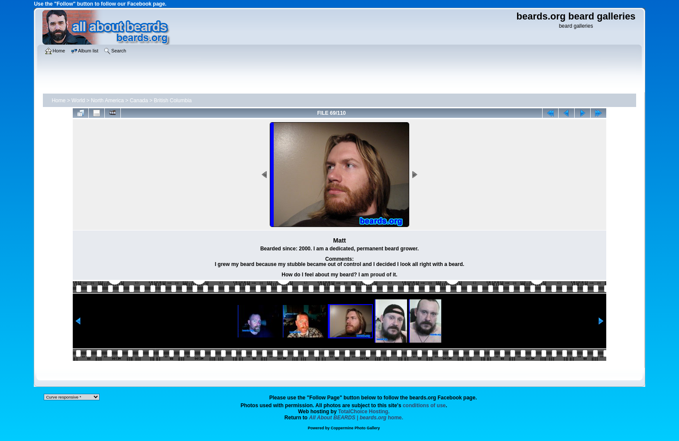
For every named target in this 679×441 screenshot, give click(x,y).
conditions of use (424, 405)
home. (356, 418)
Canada (139, 100)
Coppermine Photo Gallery (355, 428)
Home (58, 100)
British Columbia (172, 100)
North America (107, 100)
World (78, 100)
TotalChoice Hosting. (364, 412)
